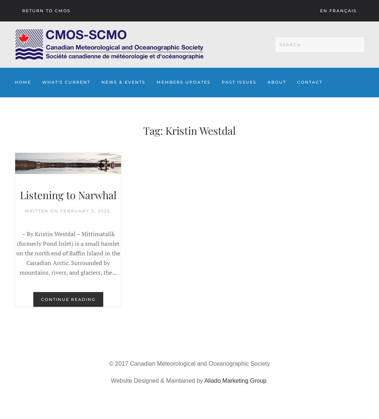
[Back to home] (109, 44)
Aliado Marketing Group (235, 381)
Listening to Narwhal (68, 195)
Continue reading (68, 299)
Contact (309, 82)
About (277, 82)
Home (23, 82)
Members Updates (184, 82)
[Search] (319, 44)
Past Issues (239, 82)
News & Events (123, 82)
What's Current (66, 82)
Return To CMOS (46, 10)
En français (338, 10)
